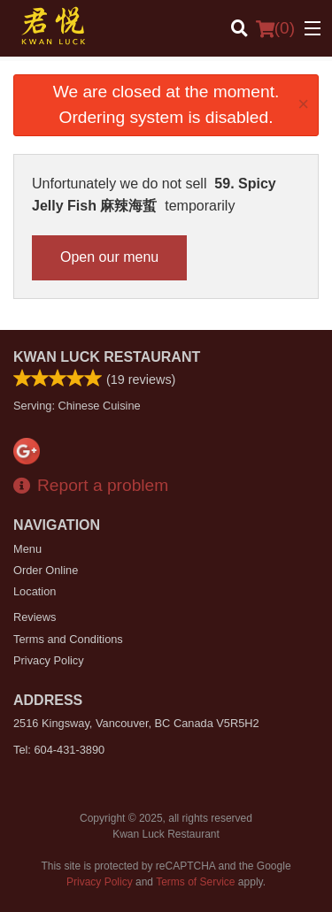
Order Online (45, 570)
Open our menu (109, 256)
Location (34, 591)
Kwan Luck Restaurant (106, 356)
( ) (275, 28)
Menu (27, 549)
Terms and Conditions (68, 639)
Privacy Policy (48, 660)
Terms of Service (195, 882)
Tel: (58, 749)
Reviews (34, 617)
